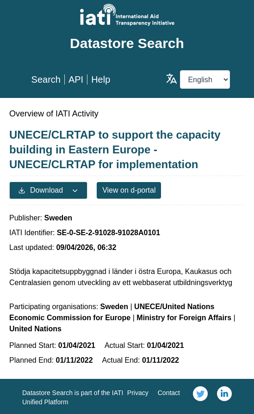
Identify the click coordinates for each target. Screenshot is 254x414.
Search (46, 79)
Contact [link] (169, 392)
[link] (200, 396)
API (75, 79)
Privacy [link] (138, 392)
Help (100, 79)
